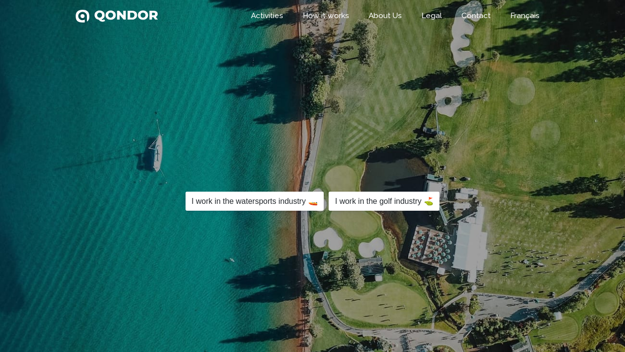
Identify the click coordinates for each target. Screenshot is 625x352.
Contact (476, 15)
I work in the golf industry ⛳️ (384, 201)
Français (525, 15)
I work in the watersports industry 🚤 (254, 201)
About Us (385, 15)
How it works (326, 15)
